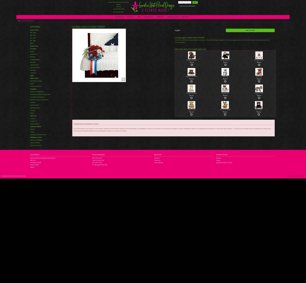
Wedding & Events (173, 17)
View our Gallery (35, 143)
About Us (33, 118)
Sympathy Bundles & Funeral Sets (40, 94)
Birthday (32, 57)
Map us (32, 167)
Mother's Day (119, 17)
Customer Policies (35, 126)
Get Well (32, 62)
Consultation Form (35, 145)
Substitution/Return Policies (38, 135)
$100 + (32, 43)
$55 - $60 (33, 33)
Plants (32, 84)
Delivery (32, 129)
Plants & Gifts (148, 17)
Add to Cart (250, 30)
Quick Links (33, 116)
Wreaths (32, 102)
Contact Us (33, 121)
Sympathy (160, 17)
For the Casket (34, 105)
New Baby (33, 70)
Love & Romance (35, 67)
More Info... (185, 17)
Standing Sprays (35, 108)
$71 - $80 (33, 38)
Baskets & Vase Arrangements (39, 100)
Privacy (32, 132)
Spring (32, 51)
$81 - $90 (33, 41)
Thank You (33, 73)
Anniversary (33, 54)
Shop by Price (34, 30)
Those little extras (35, 86)
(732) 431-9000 (119, 12)
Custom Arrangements (37, 92)
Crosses (32, 110)
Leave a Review (34, 124)
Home (19, 20)
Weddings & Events (36, 137)
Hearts (32, 113)
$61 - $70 (33, 35)
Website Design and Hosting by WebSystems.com (294, 176)
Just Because (34, 65)
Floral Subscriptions (36, 81)
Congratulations (35, 59)
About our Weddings (36, 140)
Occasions (130, 17)
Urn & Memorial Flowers (37, 97)
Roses (139, 17)
